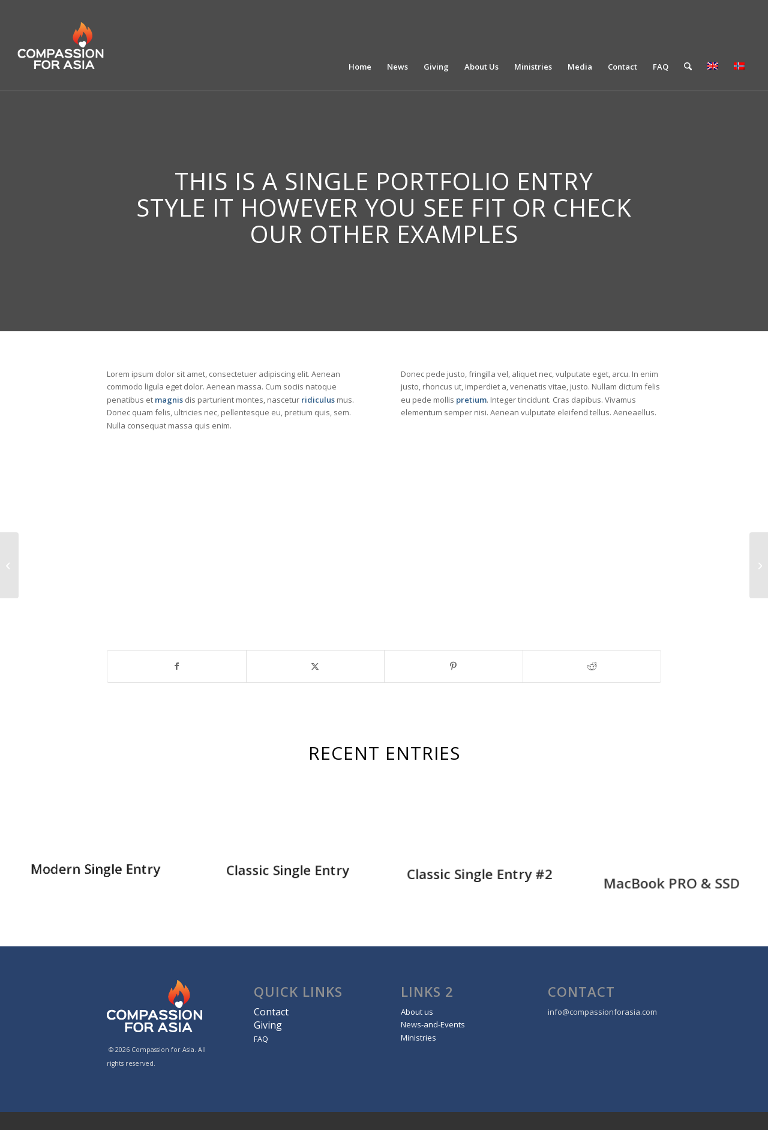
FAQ (261, 1038)
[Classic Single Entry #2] (758, 565)
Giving (268, 1025)
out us (421, 1011)
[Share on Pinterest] (454, 666)
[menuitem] (360, 67)
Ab (405, 1011)
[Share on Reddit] (592, 666)
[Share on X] (316, 666)
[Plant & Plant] (9, 565)
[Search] (688, 67)
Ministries (418, 1037)
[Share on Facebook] (176, 666)
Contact (271, 1011)
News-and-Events (433, 1024)
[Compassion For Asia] (90, 46)
